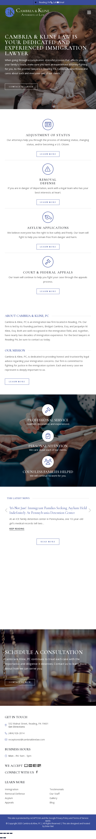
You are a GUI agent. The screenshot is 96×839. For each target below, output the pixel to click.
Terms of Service (80, 818)
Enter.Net (49, 826)
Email (61, 2)
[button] (21, 87)
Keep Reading (16, 529)
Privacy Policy (62, 818)
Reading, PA (42, 2)
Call (54, 2)
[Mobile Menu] (89, 12)
